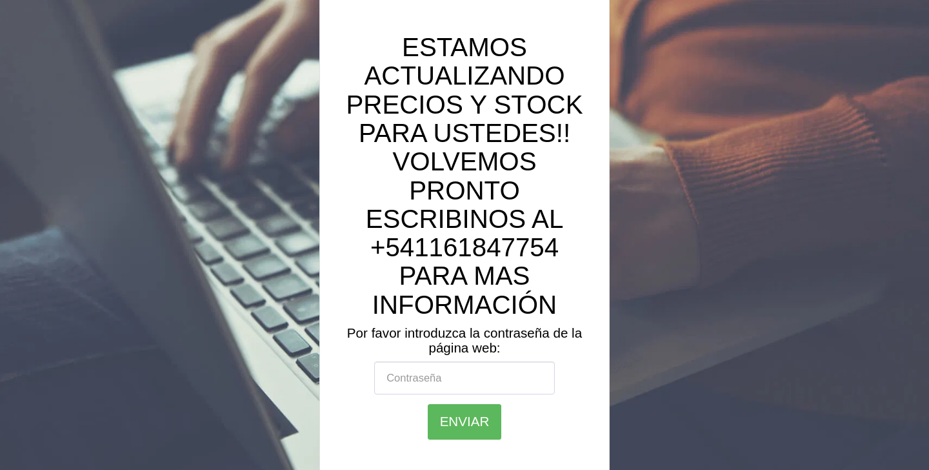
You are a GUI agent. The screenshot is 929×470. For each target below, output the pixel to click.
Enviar (465, 421)
